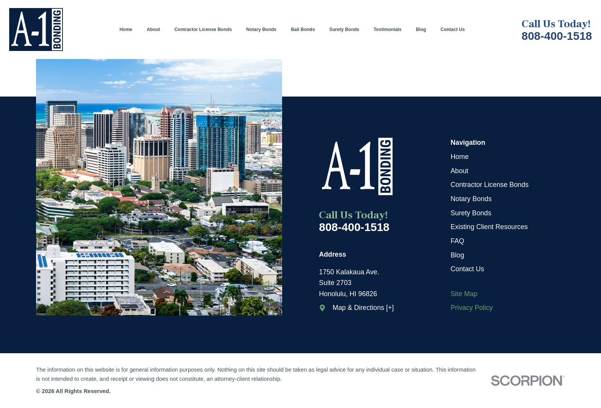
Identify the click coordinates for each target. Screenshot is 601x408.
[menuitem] (130, 29)
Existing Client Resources (489, 227)
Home (460, 157)
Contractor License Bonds (490, 184)
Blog (457, 255)
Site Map (464, 294)
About (459, 171)
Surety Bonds (471, 213)
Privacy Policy (472, 307)
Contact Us (467, 269)
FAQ (457, 241)
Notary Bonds (471, 199)
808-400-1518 (557, 36)
